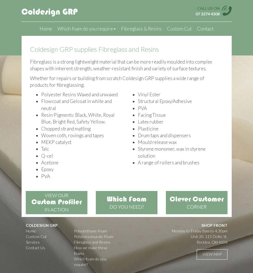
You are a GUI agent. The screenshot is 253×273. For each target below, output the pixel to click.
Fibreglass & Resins (141, 29)
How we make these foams (91, 250)
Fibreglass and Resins (92, 242)
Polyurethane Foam (90, 230)
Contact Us (35, 247)
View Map (212, 254)
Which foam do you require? (90, 261)
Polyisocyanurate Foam (93, 236)
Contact (205, 29)
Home (46, 29)
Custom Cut (179, 29)
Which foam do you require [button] (86, 29)
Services (33, 242)
